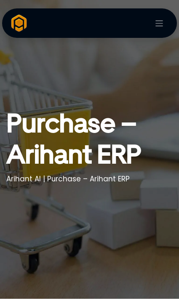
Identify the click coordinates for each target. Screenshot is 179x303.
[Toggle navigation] (159, 23)
